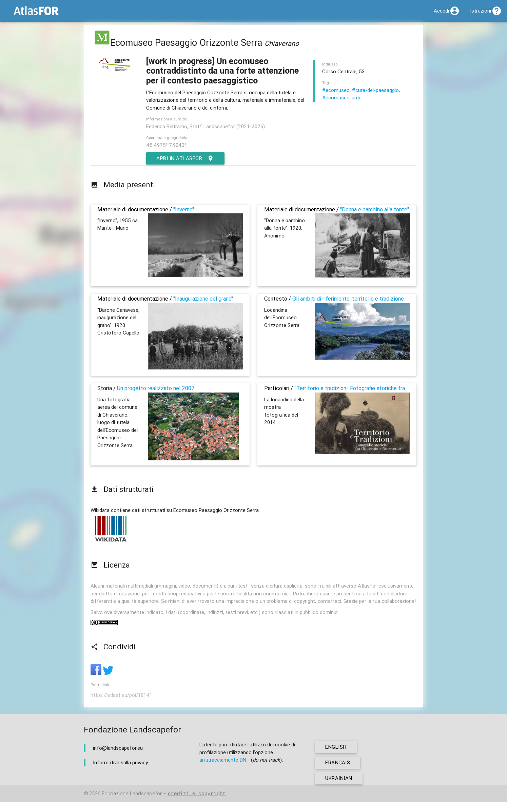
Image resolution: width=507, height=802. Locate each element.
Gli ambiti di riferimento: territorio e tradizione (348, 298)
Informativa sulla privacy (120, 762)
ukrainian (338, 778)
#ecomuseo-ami (341, 97)
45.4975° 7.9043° (166, 145)
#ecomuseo (336, 90)
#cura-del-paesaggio (375, 90)
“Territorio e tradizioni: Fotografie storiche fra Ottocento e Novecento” (380, 388)
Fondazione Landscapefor (132, 793)
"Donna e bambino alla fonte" (374, 209)
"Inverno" (183, 209)
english (336, 747)
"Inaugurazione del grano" (203, 298)
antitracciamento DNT (224, 760)
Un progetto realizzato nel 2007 (156, 388)
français (337, 762)
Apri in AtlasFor (185, 158)
